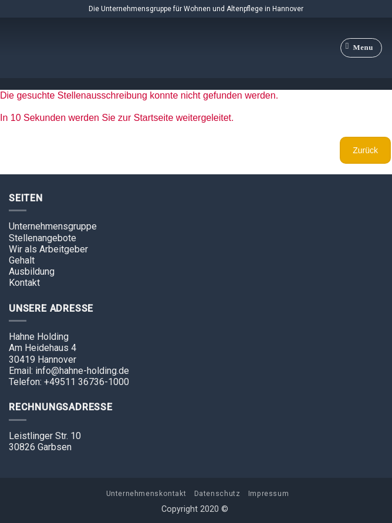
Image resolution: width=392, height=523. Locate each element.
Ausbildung (32, 271)
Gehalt (22, 260)
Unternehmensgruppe (53, 226)
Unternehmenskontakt (146, 494)
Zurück (365, 150)
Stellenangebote (42, 238)
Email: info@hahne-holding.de (69, 370)
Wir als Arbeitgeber (48, 249)
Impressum (268, 494)
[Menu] (361, 48)
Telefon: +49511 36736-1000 (69, 381)
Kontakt (24, 282)
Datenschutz (217, 494)
